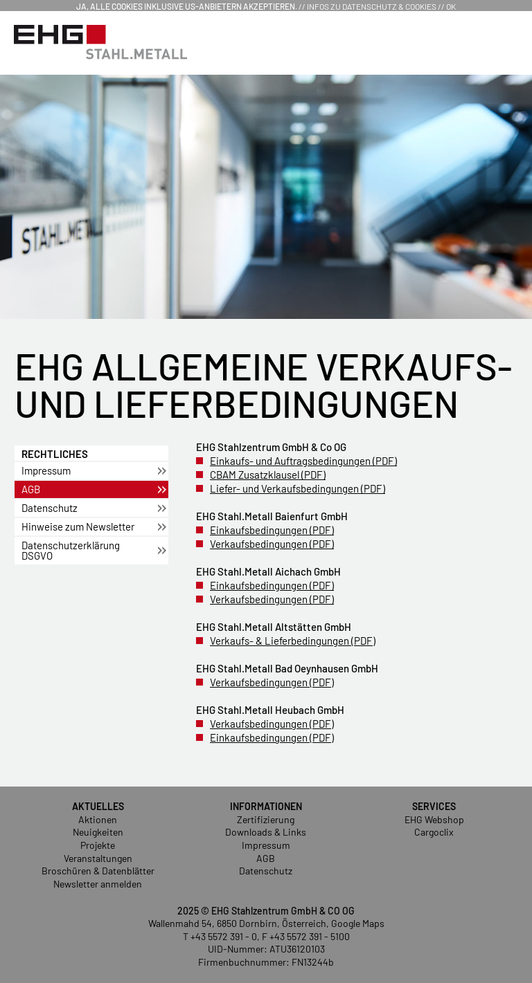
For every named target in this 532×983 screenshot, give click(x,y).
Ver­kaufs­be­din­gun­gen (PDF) (272, 544)
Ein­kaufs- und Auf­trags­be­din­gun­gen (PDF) (303, 460)
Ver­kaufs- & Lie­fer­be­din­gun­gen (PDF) (292, 640)
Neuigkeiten (98, 832)
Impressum (266, 845)
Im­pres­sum (46, 470)
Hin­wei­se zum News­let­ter (77, 526)
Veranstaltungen (98, 858)
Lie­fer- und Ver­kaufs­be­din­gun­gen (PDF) (297, 488)
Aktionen (97, 819)
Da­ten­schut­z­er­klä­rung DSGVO (70, 550)
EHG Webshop (434, 819)
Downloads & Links (265, 832)
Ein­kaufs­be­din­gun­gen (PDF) (272, 530)
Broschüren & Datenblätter (98, 870)
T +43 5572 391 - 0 (220, 936)
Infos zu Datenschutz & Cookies (371, 6)
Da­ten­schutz (49, 508)
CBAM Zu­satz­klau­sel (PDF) (268, 474)
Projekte (97, 845)
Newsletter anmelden (97, 884)
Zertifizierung (265, 819)
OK (451, 6)
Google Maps (357, 923)
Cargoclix (434, 832)
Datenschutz (265, 870)
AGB (30, 489)
